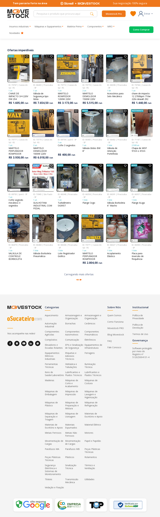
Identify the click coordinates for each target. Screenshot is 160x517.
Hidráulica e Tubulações (71, 366)
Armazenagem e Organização (73, 317)
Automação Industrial (51, 325)
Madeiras (49, 380)
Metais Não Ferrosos (71, 434)
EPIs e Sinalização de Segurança (74, 346)
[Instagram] (17, 343)
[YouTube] (24, 343)
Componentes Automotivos (72, 333)
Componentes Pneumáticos (92, 333)
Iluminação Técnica (90, 366)
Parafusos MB (72, 449)
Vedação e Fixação (54, 487)
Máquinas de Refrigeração (91, 404)
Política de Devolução (137, 326)
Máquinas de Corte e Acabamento (71, 383)
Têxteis (48, 479)
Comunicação (72, 339)
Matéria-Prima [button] (74, 26)
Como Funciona (115, 321)
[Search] (62, 14)
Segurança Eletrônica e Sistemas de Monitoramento (53, 470)
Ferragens (90, 352)
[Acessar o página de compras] (138, 30)
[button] (145, 13)
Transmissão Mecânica (71, 481)
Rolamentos (91, 457)
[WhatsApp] (37, 343)
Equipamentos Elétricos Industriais (52, 355)
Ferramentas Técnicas (51, 366)
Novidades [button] (16, 33)
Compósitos (51, 339)
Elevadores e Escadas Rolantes (54, 346)
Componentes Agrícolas (52, 333)
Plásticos (69, 457)
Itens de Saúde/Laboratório (54, 374)
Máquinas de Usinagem (71, 415)
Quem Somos (114, 315)
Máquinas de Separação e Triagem (51, 416)
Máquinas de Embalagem (51, 393)
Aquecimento (51, 315)
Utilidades (89, 479)
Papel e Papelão (93, 440)
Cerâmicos (90, 323)
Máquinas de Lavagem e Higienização (91, 394)
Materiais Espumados (71, 426)
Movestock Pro (114, 13)
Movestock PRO (115, 328)
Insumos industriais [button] (19, 26)
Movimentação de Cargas (54, 442)
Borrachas (70, 323)
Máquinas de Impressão (71, 393)
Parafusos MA (52, 449)
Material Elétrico (93, 424)
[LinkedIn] (30, 343)
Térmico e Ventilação (90, 467)
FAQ (109, 340)
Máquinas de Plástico (51, 404)
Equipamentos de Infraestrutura (93, 346)
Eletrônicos (90, 339)
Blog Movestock (115, 334)
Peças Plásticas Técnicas (92, 450)
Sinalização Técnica (70, 467)
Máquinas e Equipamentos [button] (48, 26)
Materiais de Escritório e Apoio (93, 415)
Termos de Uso (140, 334)
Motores (89, 432)
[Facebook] (10, 343)
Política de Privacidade (138, 317)
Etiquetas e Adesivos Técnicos (70, 355)
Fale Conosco (114, 347)
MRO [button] (109, 26)
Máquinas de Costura (91, 382)
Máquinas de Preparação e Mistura (72, 405)
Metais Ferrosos (53, 432)
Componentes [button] (94, 26)
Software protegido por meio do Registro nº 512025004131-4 (142, 353)
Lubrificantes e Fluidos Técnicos (73, 374)
